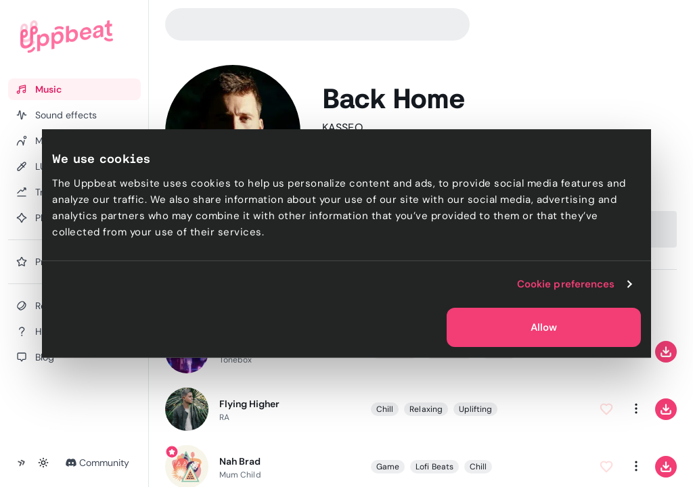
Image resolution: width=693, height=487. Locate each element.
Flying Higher (249, 403)
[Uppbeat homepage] (66, 36)
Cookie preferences (566, 284)
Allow (544, 327)
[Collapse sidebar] (21, 462)
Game (387, 466)
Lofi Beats (434, 466)
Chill (384, 408)
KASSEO (342, 127)
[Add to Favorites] (606, 408)
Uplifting (476, 408)
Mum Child (240, 474)
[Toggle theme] (43, 462)
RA (224, 416)
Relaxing (426, 408)
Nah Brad (240, 461)
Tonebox (235, 359)
